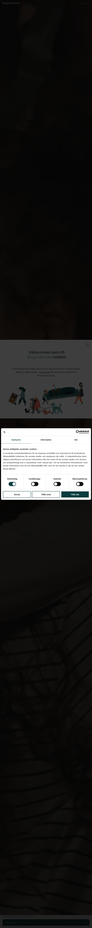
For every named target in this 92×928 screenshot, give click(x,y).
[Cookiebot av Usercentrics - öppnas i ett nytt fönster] (78, 432)
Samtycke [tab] (16, 440)
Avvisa (17, 494)
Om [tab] (76, 440)
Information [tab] (46, 440)
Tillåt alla (75, 494)
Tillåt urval (46, 494)
